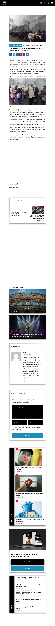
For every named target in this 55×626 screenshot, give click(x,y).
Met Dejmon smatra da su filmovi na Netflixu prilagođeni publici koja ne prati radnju (27, 578)
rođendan (36, 201)
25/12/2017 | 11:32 (27, 354)
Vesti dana (18, 45)
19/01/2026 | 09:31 (19, 523)
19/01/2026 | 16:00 (19, 603)
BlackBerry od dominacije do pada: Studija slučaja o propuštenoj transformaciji (28, 593)
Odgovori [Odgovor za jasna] (25, 381)
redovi (29, 201)
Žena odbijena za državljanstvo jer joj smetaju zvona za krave (29, 494)
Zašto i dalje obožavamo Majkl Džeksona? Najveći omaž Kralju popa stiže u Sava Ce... (27, 335)
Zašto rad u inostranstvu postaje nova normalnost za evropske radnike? (28, 585)
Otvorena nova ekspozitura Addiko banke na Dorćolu (27, 607)
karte (23, 201)
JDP (18, 201)
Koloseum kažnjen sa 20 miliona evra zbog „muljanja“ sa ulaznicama (25, 310)
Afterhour (13, 45)
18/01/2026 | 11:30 (19, 471)
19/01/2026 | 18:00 (19, 581)
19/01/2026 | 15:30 (19, 610)
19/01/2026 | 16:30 (19, 595)
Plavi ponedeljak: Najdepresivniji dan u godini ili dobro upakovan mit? (29, 520)
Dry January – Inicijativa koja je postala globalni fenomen (27, 600)
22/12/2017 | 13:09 (34, 45)
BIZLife (27, 45)
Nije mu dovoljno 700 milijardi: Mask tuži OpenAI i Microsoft (28, 468)
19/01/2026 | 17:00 (19, 588)
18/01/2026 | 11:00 (19, 497)
